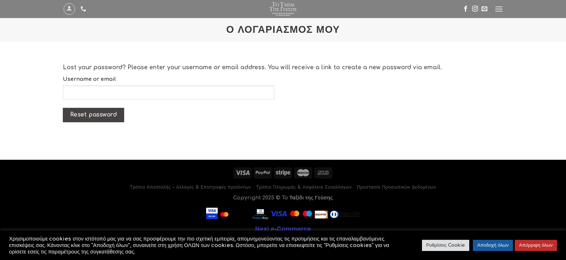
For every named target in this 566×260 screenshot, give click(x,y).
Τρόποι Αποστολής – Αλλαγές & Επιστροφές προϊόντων (190, 187)
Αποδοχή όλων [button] (493, 245)
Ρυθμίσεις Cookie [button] (445, 245)
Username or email (89, 79)
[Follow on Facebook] (466, 9)
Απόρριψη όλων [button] (536, 245)
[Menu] (499, 9)
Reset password (93, 114)
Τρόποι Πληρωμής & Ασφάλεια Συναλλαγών (304, 187)
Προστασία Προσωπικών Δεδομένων (396, 187)
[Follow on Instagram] (475, 9)
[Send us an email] (484, 9)
